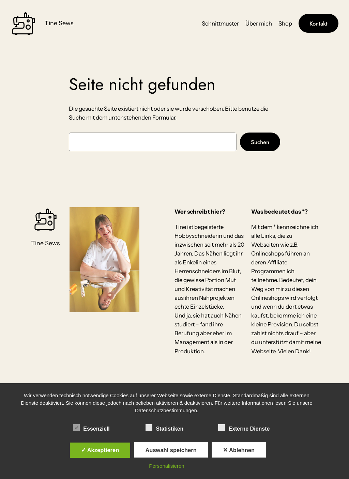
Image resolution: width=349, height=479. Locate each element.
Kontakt (318, 23)
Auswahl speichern (170, 450)
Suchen (260, 142)
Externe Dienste (244, 428)
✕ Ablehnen (239, 450)
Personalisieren (166, 466)
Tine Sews (59, 23)
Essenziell (91, 428)
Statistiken (164, 428)
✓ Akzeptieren (100, 450)
